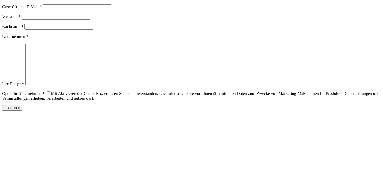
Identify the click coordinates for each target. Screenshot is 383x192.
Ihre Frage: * (13, 92)
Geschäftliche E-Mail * (22, 7)
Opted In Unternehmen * (23, 101)
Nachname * (12, 26)
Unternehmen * (15, 36)
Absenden (12, 116)
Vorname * (11, 16)
